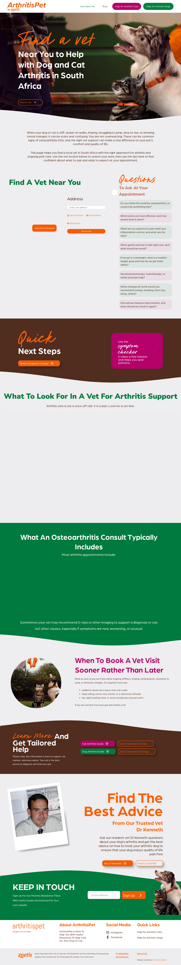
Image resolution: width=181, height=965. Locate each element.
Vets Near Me (87, 6)
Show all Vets (73, 223)
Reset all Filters (93, 215)
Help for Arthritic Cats (126, 6)
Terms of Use (142, 954)
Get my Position (75, 215)
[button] (114, 351)
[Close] (115, 192)
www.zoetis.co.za (122, 957)
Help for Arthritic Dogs (158, 6)
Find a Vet (86, 231)
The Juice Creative (160, 960)
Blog (105, 6)
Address (75, 198)
